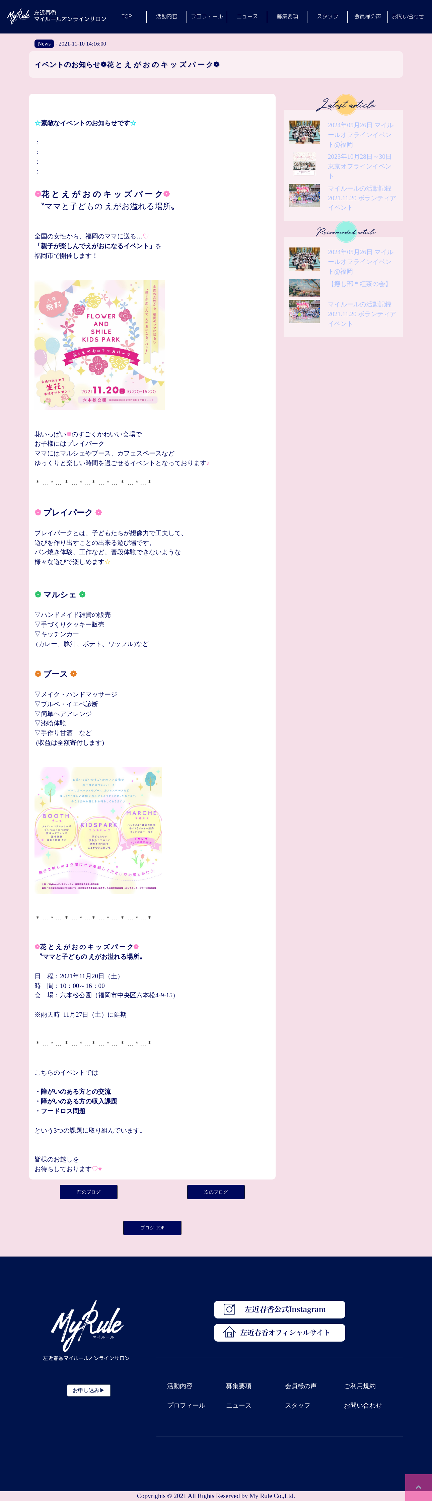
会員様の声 (301, 1385)
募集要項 (238, 1385)
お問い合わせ (363, 1405)
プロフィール (186, 1405)
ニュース (238, 1405)
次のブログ (216, 1192)
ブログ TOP (152, 1227)
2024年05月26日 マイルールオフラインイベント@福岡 (360, 135)
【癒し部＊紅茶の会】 (359, 283)
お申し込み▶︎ (89, 1390)
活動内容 (180, 1385)
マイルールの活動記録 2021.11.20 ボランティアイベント (362, 198)
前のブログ (88, 1192)
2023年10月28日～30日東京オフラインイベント (360, 166)
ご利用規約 (360, 1385)
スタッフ (297, 1405)
